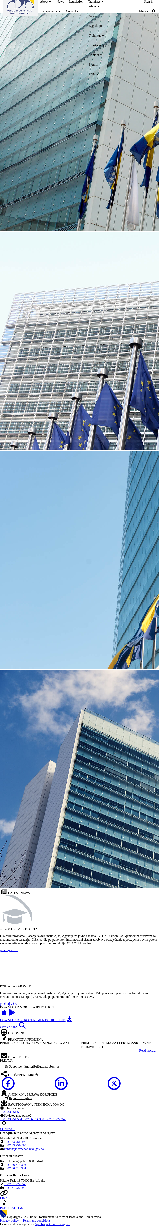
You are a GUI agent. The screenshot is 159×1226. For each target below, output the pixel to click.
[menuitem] (51, 11)
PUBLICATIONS (11, 1208)
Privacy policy (10, 1220)
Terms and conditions (36, 1220)
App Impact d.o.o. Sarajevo (52, 1224)
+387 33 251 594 (11, 1119)
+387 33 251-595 (15, 1145)
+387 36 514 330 (33, 1119)
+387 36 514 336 (15, 1164)
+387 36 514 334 (15, 1168)
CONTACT (7, 1129)
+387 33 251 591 (11, 1112)
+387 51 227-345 (15, 1184)
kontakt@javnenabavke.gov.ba (24, 1149)
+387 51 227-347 (15, 1187)
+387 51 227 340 (55, 1119)
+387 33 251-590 (15, 1141)
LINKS (5, 1198)
